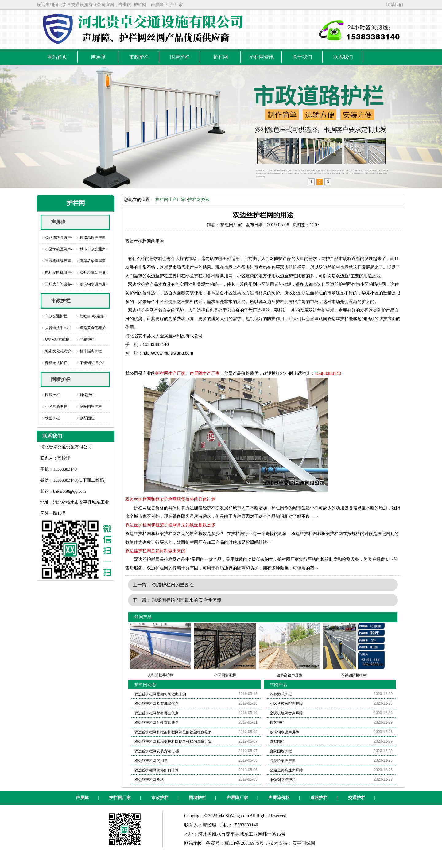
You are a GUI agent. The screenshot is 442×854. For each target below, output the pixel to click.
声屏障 (157, 4)
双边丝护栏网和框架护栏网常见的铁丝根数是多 (170, 524)
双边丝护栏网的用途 (151, 761)
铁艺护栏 (52, 418)
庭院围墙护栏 (91, 406)
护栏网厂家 (120, 797)
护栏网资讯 (198, 199)
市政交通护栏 (56, 316)
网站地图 (193, 843)
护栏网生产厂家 (170, 199)
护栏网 (140, 4)
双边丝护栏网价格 (149, 780)
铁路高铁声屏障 (93, 237)
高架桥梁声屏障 (93, 261)
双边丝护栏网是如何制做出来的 (155, 550)
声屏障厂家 (237, 797)
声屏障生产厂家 (205, 373)
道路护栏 (319, 797)
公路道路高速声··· (59, 237)
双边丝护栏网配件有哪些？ (156, 722)
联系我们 (394, 4)
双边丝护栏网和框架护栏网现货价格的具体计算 (170, 499)
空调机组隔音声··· (59, 261)
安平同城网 (303, 843)
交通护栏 (356, 797)
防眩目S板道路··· (93, 316)
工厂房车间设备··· (59, 284)
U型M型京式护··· (58, 339)
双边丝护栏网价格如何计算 (156, 770)
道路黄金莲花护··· (94, 328)
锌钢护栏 (87, 395)
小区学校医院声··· (59, 249)
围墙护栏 (61, 379)
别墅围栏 (87, 418)
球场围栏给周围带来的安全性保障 (186, 600)
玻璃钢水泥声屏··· (94, 284)
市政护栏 (61, 300)
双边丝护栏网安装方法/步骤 (157, 751)
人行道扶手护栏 (58, 328)
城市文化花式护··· (59, 351)
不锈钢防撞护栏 (93, 363)
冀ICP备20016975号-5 (246, 843)
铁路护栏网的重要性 (173, 584)
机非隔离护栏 (91, 351)
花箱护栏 (87, 339)
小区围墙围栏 (56, 406)
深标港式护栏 (56, 363)
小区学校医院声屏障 (286, 703)
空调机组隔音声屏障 (286, 713)
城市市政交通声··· (94, 249)
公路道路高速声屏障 (286, 770)
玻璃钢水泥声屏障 (284, 732)
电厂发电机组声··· (59, 272)
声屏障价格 (279, 797)
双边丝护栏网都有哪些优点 (156, 703)
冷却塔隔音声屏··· (94, 272)
